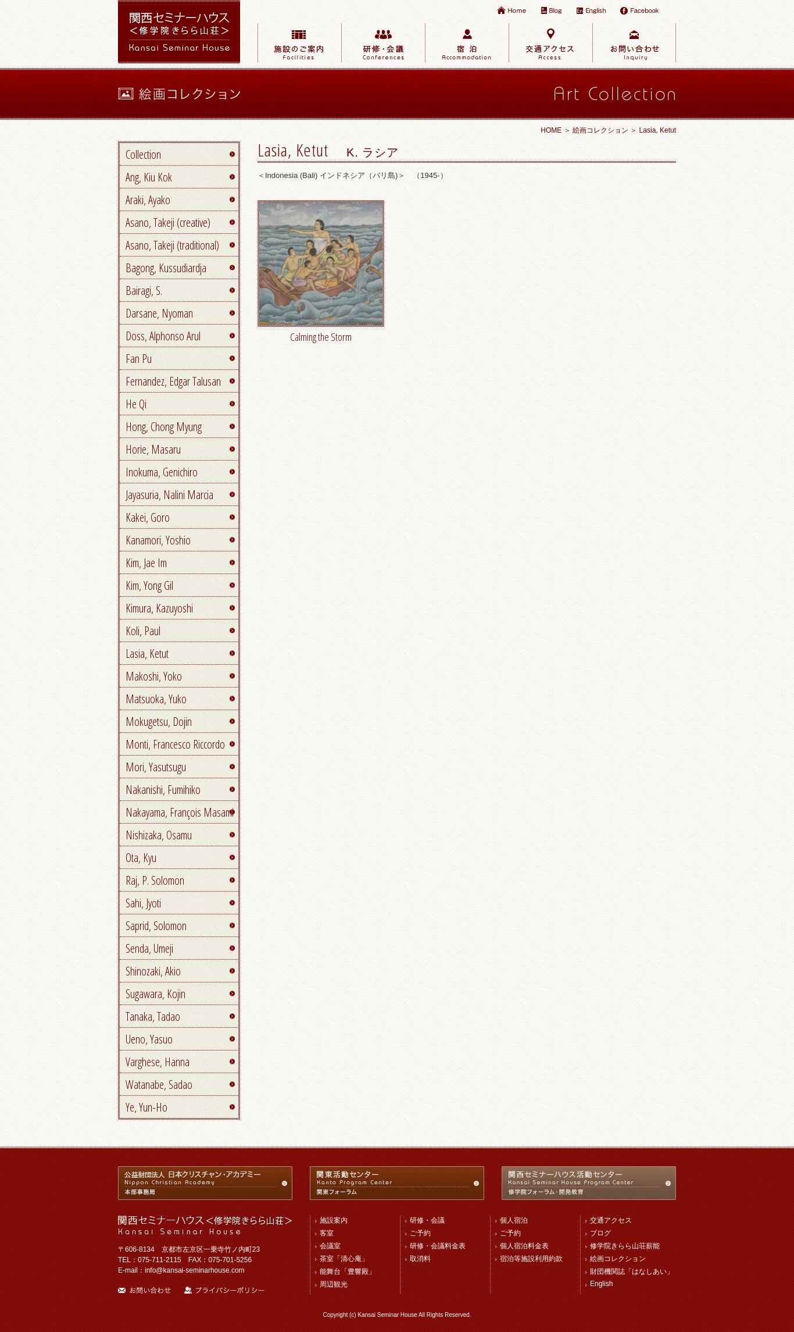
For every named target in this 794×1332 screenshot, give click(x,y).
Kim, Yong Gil (149, 585)
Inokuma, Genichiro (162, 472)
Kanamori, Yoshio (158, 540)
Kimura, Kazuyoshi (159, 608)
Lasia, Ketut (147, 653)
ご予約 (420, 1233)
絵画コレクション (600, 130)
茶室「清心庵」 (344, 1259)
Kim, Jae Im (146, 563)
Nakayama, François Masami (180, 812)
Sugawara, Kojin (155, 994)
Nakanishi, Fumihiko (163, 789)
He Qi (136, 404)
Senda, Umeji (149, 948)
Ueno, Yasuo (149, 1039)
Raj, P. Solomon (155, 880)
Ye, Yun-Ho (146, 1107)
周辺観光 (334, 1284)
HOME (551, 130)
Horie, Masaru (153, 449)
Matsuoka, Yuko (156, 699)
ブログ (600, 1233)
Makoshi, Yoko (154, 676)
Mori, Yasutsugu (156, 767)
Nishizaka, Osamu (159, 835)
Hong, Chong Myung (164, 426)
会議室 (330, 1246)
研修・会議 (427, 1220)
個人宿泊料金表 (524, 1246)
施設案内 (334, 1220)
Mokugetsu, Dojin (159, 721)
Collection (143, 154)
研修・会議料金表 (438, 1246)
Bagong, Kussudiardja (166, 268)
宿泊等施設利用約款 (531, 1259)
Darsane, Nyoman (159, 313)
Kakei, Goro (148, 517)
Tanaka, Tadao (153, 1016)
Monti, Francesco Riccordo (175, 744)
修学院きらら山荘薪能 (625, 1246)
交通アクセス (611, 1220)
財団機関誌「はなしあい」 (632, 1271)
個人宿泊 (514, 1220)
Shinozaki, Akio (153, 971)
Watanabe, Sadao (159, 1084)
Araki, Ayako (148, 200)
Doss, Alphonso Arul (163, 336)
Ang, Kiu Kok (149, 177)
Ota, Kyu (141, 858)
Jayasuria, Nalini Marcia (169, 495)
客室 (327, 1233)
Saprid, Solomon (156, 926)
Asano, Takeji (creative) (168, 222)
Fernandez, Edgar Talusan (173, 381)
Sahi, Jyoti (143, 903)
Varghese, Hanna (157, 1062)
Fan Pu (139, 358)
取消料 (420, 1259)
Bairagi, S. (144, 290)
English (601, 1284)
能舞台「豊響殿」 (347, 1271)
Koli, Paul (143, 631)
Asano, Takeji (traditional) (172, 245)
